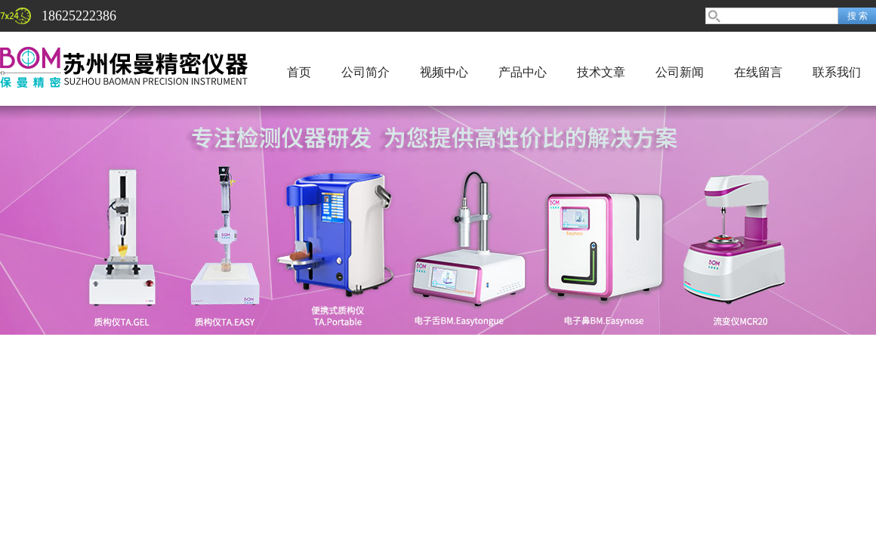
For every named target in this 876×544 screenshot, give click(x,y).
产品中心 (522, 72)
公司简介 (365, 72)
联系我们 (837, 72)
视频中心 (444, 72)
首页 (299, 72)
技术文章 (601, 72)
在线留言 (758, 72)
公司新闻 (679, 72)
